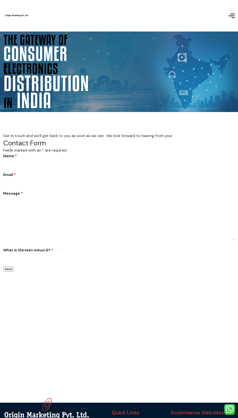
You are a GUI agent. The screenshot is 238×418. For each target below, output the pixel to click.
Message (13, 193)
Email (9, 174)
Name (10, 155)
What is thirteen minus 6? (28, 250)
